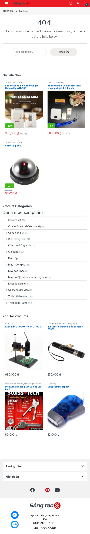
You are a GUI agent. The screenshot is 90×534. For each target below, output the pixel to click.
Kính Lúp (10, 258)
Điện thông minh (14, 239)
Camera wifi (12, 219)
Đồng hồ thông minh (17, 245)
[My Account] (78, 3)
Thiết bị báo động (13, 82)
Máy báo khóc (14, 270)
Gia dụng (10, 251)
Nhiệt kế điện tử (14, 283)
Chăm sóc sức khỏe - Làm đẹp (23, 226)
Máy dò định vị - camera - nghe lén (25, 277)
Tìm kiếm (64, 51)
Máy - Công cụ (14, 264)
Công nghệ (12, 232)
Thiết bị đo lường (15, 302)
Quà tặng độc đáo (16, 289)
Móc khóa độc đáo (14, 383)
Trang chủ (8, 10)
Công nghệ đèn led (57, 323)
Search (71, 3)
